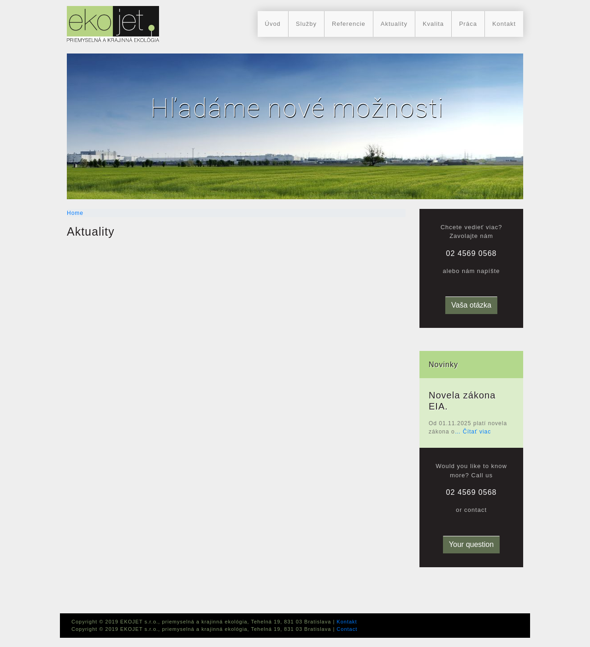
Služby (306, 23)
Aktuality (394, 23)
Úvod (273, 23)
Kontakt (504, 23)
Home (75, 213)
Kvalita (433, 23)
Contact (346, 629)
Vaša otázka (471, 305)
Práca (468, 23)
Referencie (349, 23)
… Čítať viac (473, 431)
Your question (471, 544)
